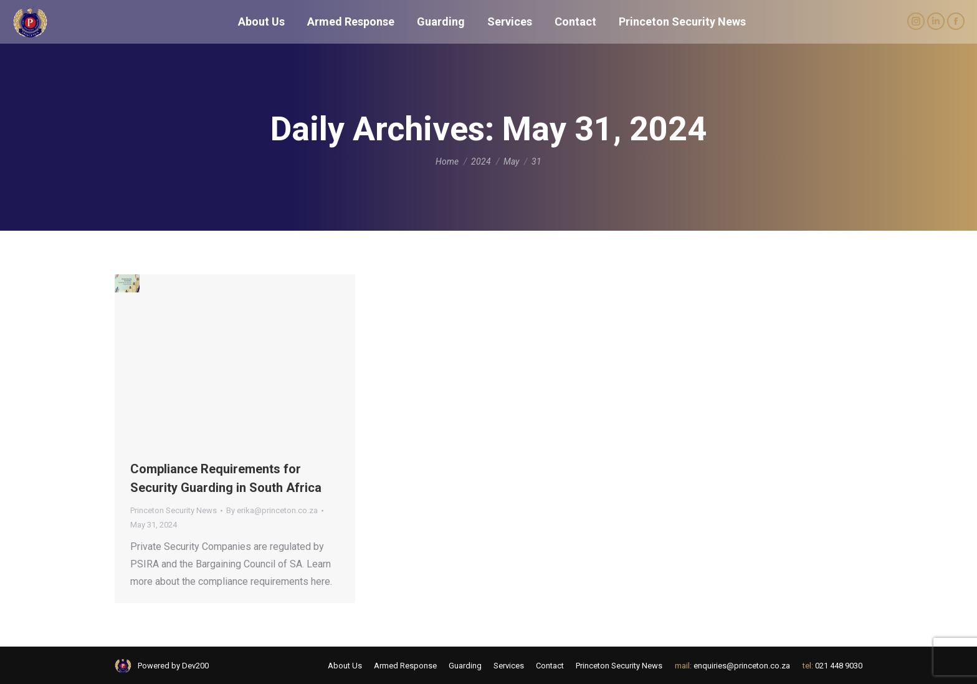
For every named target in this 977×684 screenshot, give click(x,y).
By (272, 510)
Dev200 (195, 665)
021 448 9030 (838, 665)
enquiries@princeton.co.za (741, 665)
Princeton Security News (173, 510)
